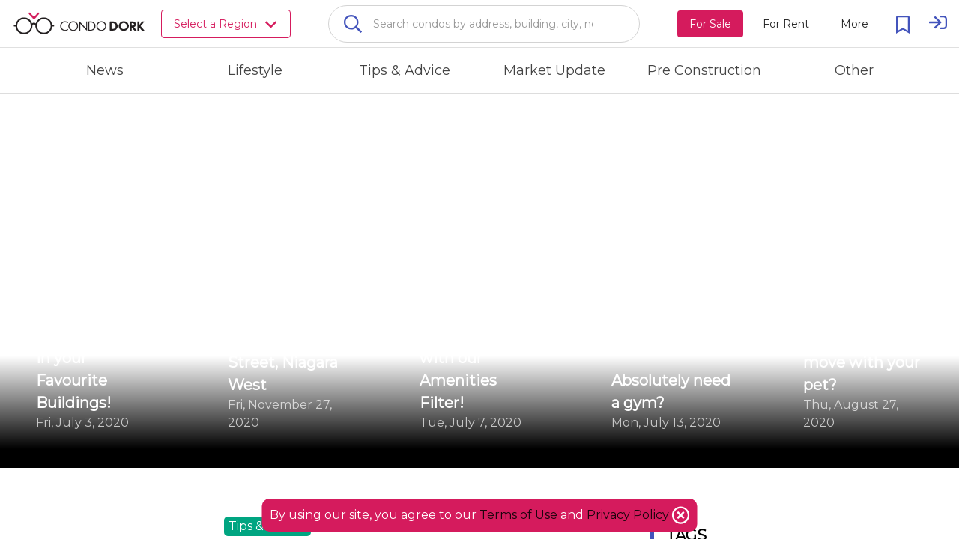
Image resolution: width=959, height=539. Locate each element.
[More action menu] (854, 23)
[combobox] (484, 24)
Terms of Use (518, 515)
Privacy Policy (629, 515)
